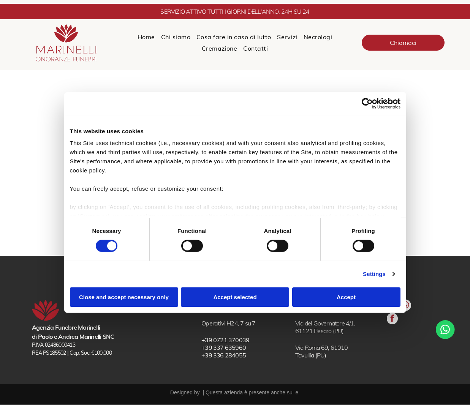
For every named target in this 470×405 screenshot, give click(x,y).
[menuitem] (146, 37)
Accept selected (234, 297)
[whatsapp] (395, 328)
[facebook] (395, 346)
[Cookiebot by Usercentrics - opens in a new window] (367, 103)
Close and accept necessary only (124, 297)
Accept (346, 297)
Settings (374, 274)
